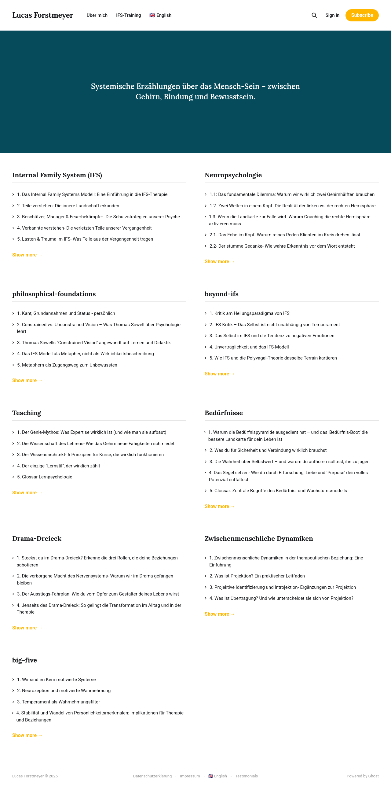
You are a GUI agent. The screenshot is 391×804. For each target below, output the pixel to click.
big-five (24, 660)
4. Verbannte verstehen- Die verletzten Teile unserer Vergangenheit (82, 228)
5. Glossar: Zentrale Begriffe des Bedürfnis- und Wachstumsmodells (276, 490)
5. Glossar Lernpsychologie (42, 477)
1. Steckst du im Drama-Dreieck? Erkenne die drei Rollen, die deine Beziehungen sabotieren (95, 561)
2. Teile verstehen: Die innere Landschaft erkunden (65, 205)
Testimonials (246, 776)
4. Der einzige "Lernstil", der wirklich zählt (56, 466)
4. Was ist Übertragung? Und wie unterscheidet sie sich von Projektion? (279, 598)
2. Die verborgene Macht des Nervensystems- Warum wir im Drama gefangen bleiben (92, 579)
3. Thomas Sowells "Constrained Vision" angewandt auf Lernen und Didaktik (91, 342)
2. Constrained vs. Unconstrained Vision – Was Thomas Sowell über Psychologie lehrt (96, 328)
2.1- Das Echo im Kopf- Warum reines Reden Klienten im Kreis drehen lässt (282, 235)
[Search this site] (314, 15)
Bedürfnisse (224, 412)
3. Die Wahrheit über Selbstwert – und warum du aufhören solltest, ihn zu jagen (287, 461)
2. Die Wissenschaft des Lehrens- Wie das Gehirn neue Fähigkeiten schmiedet (93, 443)
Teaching (26, 412)
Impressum (190, 776)
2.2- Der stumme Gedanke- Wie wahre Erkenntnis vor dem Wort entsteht (280, 246)
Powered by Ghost (363, 776)
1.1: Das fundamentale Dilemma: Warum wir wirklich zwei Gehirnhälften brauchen (290, 194)
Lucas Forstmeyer (42, 15)
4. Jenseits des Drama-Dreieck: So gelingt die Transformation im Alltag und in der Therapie (96, 609)
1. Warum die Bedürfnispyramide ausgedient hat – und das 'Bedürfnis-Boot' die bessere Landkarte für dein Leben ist (286, 436)
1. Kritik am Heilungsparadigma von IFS (247, 313)
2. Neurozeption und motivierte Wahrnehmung (61, 690)
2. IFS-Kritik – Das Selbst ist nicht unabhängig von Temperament (272, 324)
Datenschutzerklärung (152, 776)
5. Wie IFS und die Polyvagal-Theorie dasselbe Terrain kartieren (271, 358)
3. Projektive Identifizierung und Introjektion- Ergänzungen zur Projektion (280, 587)
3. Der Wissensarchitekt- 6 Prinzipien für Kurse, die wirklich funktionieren (88, 454)
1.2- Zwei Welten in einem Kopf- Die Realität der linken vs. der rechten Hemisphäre (290, 205)
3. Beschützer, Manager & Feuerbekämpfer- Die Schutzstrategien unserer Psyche (96, 216)
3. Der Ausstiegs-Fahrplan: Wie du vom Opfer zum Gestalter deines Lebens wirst (95, 594)
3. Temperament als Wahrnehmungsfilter (56, 702)
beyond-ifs (222, 294)
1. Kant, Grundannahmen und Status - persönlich (63, 313)
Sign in (333, 15)
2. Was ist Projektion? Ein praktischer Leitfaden (255, 576)
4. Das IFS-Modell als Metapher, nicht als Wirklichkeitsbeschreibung (83, 353)
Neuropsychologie (233, 175)
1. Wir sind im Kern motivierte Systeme (54, 679)
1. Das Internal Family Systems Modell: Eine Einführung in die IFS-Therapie (89, 194)
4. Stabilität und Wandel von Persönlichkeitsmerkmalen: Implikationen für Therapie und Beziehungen (98, 716)
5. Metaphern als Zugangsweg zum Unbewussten (64, 365)
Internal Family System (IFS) (57, 175)
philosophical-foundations (54, 294)
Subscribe (362, 15)
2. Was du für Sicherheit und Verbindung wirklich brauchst (266, 450)
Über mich (97, 15)
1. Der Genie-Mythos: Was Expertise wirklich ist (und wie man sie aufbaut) (89, 432)
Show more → (27, 255)
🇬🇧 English (160, 15)
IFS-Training (128, 15)
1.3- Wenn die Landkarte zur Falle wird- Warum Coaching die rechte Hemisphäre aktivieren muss (288, 220)
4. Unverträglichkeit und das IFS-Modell (247, 347)
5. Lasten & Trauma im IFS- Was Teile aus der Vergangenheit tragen (82, 239)
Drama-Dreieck (36, 538)
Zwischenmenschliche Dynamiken (259, 538)
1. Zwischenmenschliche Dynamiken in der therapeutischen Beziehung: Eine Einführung (284, 561)
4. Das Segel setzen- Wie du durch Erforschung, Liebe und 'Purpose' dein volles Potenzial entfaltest (286, 476)
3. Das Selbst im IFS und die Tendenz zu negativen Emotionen (269, 335)
